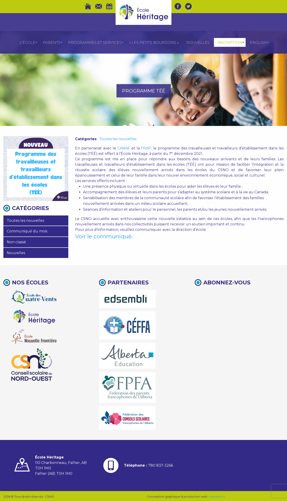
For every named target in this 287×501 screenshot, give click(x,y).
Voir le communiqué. (104, 236)
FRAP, (146, 148)
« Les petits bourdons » (154, 42)
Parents (51, 42)
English (258, 42)
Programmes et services (94, 42)
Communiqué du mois (27, 231)
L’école (27, 42)
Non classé (16, 242)
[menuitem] (27, 42)
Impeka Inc (217, 496)
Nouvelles (198, 42)
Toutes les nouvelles (25, 220)
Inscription (229, 42)
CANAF (123, 148)
